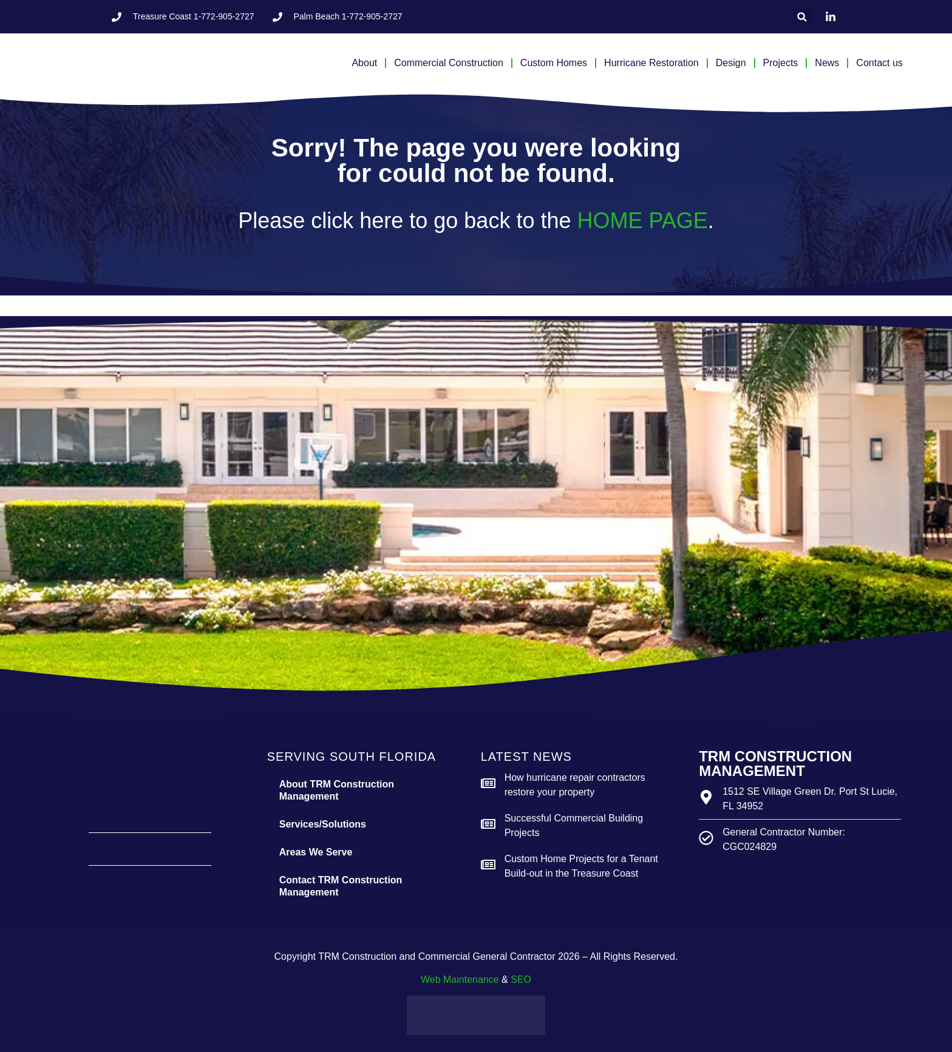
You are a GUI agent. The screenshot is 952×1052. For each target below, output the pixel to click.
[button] (802, 16)
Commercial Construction (448, 63)
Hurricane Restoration (651, 63)
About (364, 63)
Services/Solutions (322, 824)
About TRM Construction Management (336, 790)
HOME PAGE (642, 220)
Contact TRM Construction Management (341, 886)
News (827, 63)
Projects (780, 63)
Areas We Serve (316, 852)
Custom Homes (553, 63)
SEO (521, 979)
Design (731, 63)
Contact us (879, 63)
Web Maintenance (460, 979)
